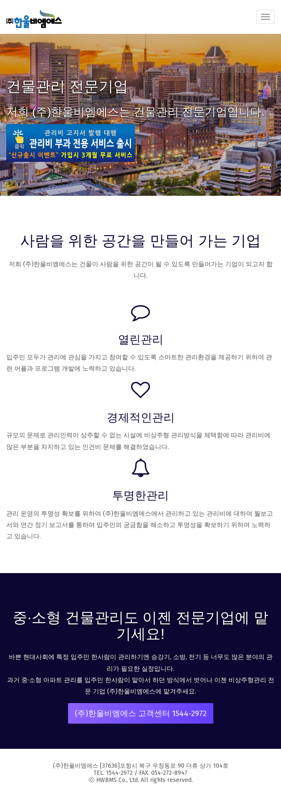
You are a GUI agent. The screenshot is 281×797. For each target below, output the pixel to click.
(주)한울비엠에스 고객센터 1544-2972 (141, 713)
